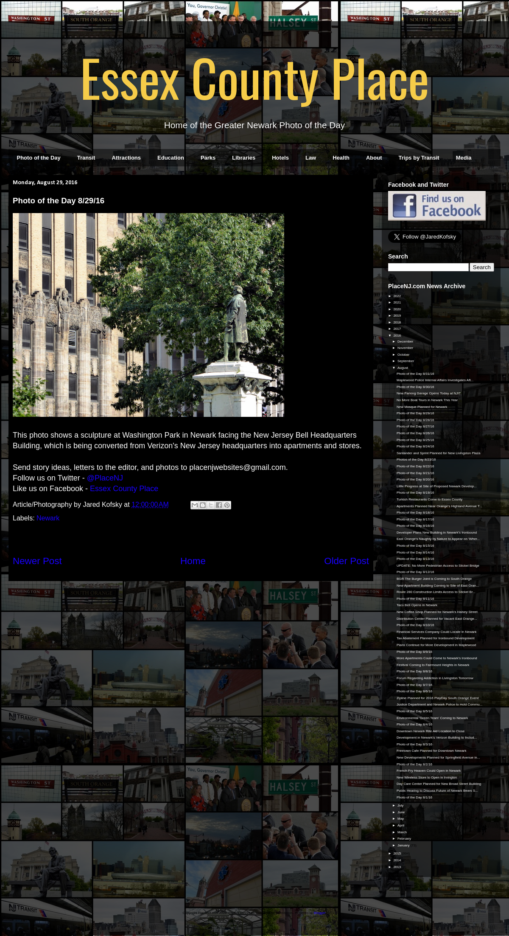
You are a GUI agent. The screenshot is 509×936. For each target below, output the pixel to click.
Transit (86, 158)
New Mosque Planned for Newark (422, 407)
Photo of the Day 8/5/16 (414, 711)
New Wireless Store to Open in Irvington (427, 777)
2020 (397, 309)
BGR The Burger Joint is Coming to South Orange (434, 579)
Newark (47, 518)
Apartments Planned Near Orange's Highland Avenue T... (439, 506)
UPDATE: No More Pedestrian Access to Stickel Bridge (438, 566)
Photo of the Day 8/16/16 (415, 526)
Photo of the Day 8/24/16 (415, 446)
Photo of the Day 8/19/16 (415, 493)
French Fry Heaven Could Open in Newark (429, 771)
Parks (208, 158)
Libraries (243, 158)
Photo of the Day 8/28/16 (415, 420)
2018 (397, 322)
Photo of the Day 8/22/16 (415, 466)
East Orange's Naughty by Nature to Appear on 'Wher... (438, 539)
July (400, 805)
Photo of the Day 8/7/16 (414, 685)
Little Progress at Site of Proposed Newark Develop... (437, 486)
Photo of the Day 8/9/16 (414, 652)
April (401, 825)
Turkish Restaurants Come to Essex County (429, 499)
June (401, 812)
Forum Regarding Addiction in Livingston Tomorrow (435, 678)
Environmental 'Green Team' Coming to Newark (432, 718)
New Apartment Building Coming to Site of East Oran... (438, 585)
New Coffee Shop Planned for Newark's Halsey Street (437, 612)
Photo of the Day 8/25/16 (415, 440)
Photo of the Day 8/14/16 (415, 552)
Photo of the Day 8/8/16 (414, 671)
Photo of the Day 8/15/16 (415, 546)
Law (310, 158)
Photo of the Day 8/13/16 (415, 559)
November (405, 348)
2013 (397, 867)
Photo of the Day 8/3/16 (414, 744)
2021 (397, 302)
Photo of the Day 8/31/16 (415, 374)
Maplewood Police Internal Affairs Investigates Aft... (435, 380)
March (402, 832)
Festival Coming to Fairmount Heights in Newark (433, 665)
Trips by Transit (419, 158)
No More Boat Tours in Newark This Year (427, 400)
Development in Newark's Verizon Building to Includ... (437, 737)
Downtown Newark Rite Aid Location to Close (431, 731)
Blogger (319, 913)
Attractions (126, 158)
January (404, 845)
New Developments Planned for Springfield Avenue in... (438, 757)
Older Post (346, 561)
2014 (397, 860)
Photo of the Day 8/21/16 (415, 473)
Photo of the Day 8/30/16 (415, 387)
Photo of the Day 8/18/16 (415, 512)
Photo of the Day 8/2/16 (414, 764)
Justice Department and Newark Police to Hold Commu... (439, 704)
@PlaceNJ (105, 478)
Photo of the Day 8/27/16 (415, 426)
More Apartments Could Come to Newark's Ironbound (437, 658)
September (406, 361)
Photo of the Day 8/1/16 (414, 797)
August (403, 368)
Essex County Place (254, 77)
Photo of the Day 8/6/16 (414, 691)
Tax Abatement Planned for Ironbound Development (436, 638)
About (374, 158)
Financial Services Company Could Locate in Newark (437, 632)
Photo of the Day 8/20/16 (415, 479)
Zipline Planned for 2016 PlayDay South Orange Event (437, 698)
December (405, 341)
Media (464, 158)
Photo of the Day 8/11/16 (415, 599)
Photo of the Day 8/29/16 (415, 413)
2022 (397, 296)
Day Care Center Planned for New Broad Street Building (439, 784)
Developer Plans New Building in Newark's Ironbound (437, 532)
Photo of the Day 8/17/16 (415, 519)
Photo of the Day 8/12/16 (415, 572)
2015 (397, 853)
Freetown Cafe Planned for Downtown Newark (432, 751)
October (404, 355)
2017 (397, 329)
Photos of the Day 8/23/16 (416, 459)
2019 (397, 316)
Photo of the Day (39, 158)
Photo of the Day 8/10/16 (415, 625)
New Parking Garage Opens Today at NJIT (429, 393)
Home (193, 561)
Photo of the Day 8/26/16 (415, 433)
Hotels (280, 158)
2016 (397, 335)
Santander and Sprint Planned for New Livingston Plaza (438, 453)
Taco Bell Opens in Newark (417, 605)
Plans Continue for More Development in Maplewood (436, 645)
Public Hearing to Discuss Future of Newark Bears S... (437, 791)
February (404, 838)
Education (170, 158)
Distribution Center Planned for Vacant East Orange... (437, 619)
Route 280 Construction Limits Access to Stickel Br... (436, 592)
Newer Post (37, 561)
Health (341, 158)
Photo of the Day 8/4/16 (414, 724)
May (401, 819)
